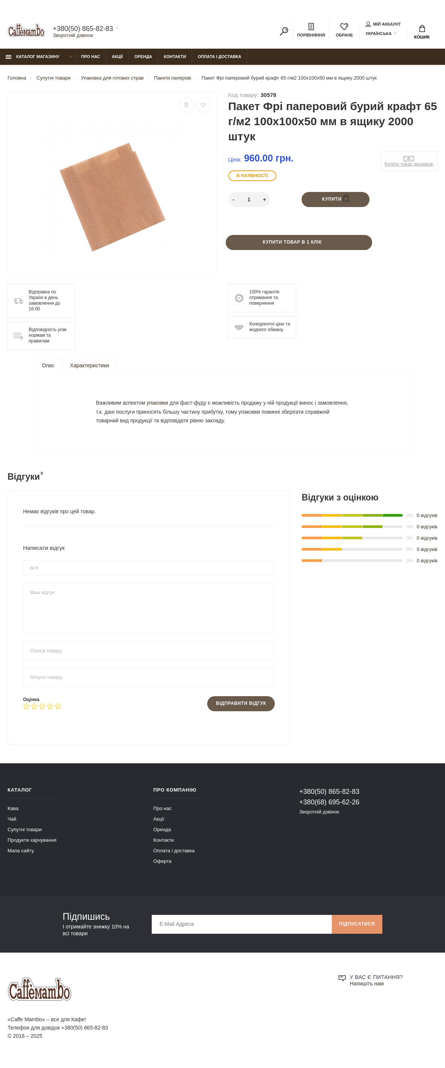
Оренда (143, 57)
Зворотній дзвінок (73, 35)
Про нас (90, 57)
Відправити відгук (241, 706)
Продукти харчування (32, 842)
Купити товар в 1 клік (292, 243)
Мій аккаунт (383, 24)
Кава (13, 810)
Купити (335, 199)
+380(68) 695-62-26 (329, 804)
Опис (48, 366)
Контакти (175, 57)
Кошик (422, 32)
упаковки (158, 404)
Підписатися (357, 926)
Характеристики (89, 366)
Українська (378, 33)
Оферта (162, 863)
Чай (12, 821)
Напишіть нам (367, 986)
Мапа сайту (21, 853)
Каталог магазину (32, 57)
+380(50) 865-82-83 (83, 28)
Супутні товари (25, 832)
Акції (117, 57)
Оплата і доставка (219, 57)
